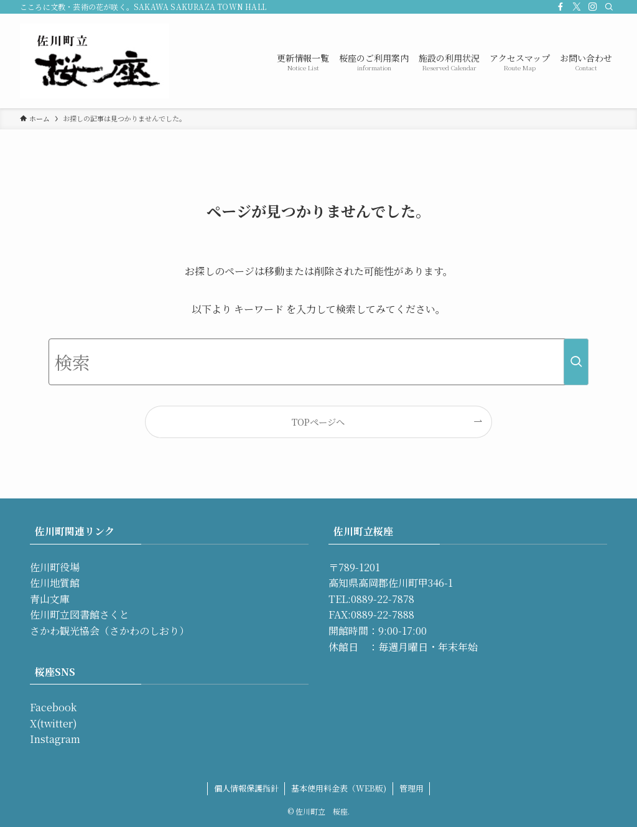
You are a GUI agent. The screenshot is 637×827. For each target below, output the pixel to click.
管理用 (411, 788)
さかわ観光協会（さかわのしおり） (109, 631)
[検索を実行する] (576, 362)
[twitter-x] (577, 7)
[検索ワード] (318, 362)
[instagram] (593, 7)
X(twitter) (53, 723)
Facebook (53, 707)
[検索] (609, 7)
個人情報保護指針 (246, 788)
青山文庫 (50, 599)
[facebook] (560, 7)
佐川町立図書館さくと (79, 614)
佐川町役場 (55, 567)
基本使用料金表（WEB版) (338, 788)
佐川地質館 (55, 583)
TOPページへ (318, 421)
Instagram (55, 739)
